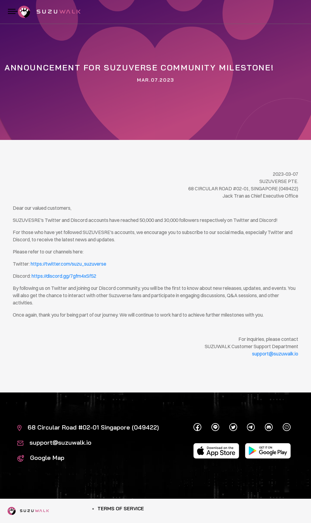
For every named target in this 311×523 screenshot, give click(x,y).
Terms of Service (120, 508)
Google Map (40, 457)
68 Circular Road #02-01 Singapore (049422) (88, 427)
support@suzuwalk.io (54, 442)
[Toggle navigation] (13, 12)
